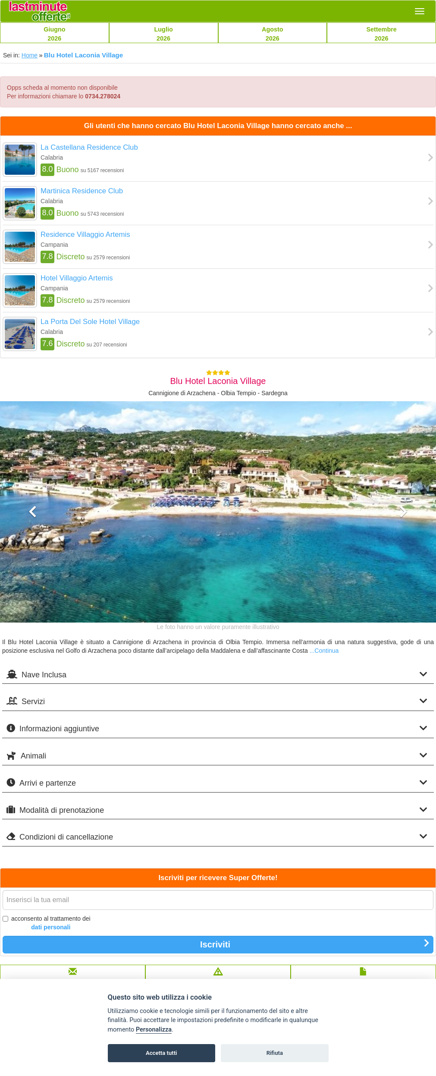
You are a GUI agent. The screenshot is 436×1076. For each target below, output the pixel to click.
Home (30, 55)
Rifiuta (275, 1053)
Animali (216, 755)
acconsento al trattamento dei (47, 923)
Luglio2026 (163, 34)
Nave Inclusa (216, 674)
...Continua (324, 650)
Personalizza (154, 1029)
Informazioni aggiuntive (216, 728)
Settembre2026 (381, 34)
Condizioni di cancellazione (216, 836)
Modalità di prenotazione (216, 810)
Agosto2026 (272, 34)
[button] (33, 563)
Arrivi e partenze (216, 782)
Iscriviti (315, 944)
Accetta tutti (161, 1053)
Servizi (216, 701)
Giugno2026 (54, 34)
